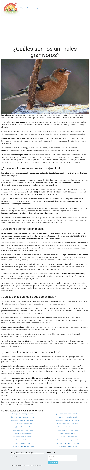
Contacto (14, 456)
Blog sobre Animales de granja (29, 8)
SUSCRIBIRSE (53, 463)
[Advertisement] (45, 30)
